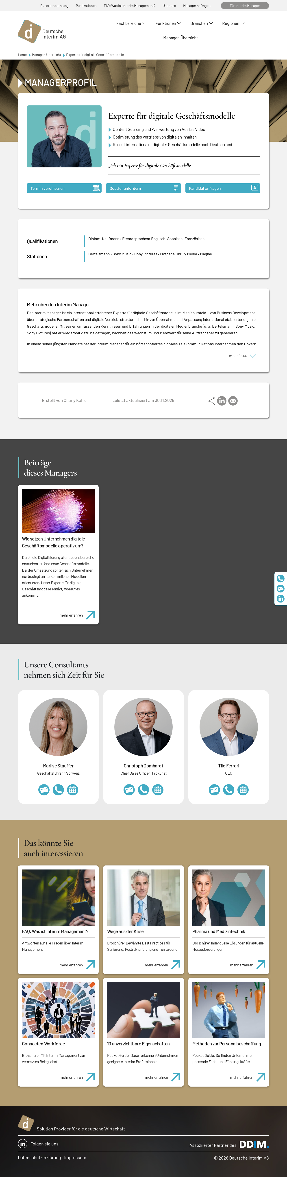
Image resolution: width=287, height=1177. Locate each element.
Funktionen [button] (166, 23)
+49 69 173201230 (281, 578)
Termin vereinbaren (65, 188)
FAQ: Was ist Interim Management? (129, 5)
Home (22, 54)
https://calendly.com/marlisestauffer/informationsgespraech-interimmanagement (72, 789)
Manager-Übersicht (180, 37)
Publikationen (86, 5)
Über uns (169, 5)
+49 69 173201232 (143, 789)
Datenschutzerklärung (39, 1157)
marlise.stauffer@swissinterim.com (44, 789)
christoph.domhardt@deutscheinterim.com (129, 789)
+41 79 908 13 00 (58, 789)
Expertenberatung (54, 5)
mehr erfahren (79, 612)
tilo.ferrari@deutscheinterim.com (214, 789)
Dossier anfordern (144, 188)
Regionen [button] (230, 23)
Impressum (75, 1157)
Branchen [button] (199, 23)
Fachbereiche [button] (128, 23)
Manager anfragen (197, 5)
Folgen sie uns (38, 1143)
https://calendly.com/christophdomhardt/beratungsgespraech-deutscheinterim (157, 789)
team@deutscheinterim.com (281, 588)
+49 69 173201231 (228, 789)
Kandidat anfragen (223, 188)
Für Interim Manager (245, 5)
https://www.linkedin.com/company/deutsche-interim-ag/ (281, 598)
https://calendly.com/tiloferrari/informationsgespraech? (243, 789)
